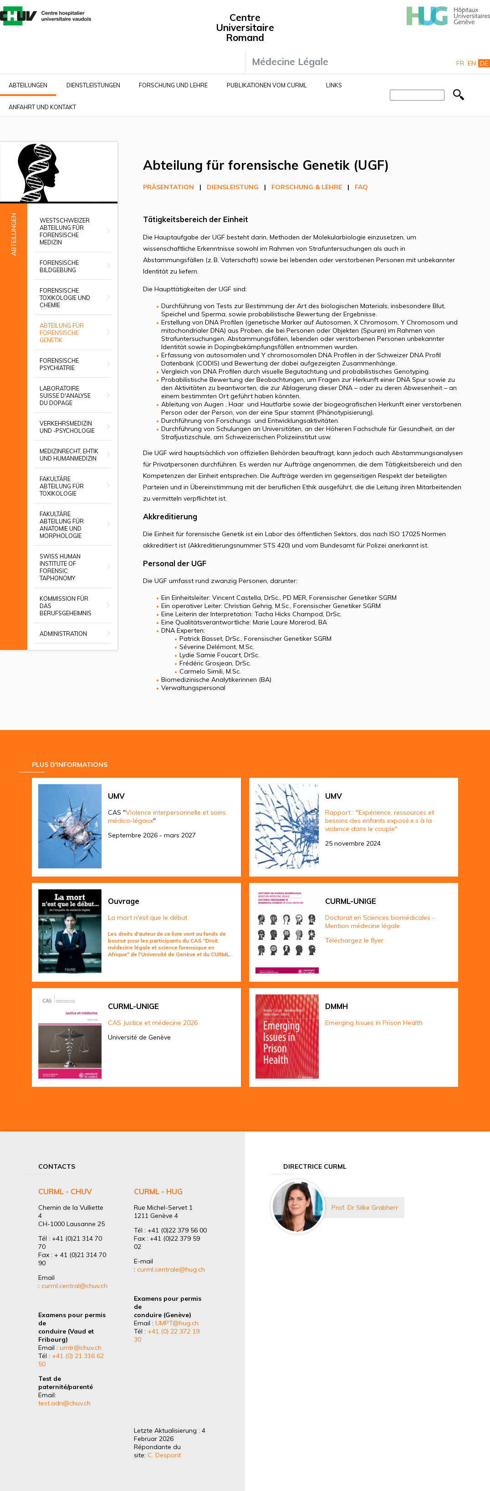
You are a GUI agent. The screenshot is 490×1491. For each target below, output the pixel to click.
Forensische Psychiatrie (59, 364)
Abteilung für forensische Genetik (62, 333)
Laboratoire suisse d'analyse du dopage (65, 395)
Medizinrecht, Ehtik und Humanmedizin (69, 454)
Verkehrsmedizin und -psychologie (67, 427)
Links (334, 85)
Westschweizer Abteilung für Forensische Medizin (65, 231)
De (484, 63)
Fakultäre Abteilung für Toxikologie (62, 486)
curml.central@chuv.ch (74, 1286)
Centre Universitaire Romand (245, 27)
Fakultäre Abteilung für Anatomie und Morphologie (62, 524)
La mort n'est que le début (147, 917)
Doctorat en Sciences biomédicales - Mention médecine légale (380, 921)
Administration (63, 633)
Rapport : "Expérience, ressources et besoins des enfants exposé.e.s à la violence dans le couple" (379, 820)
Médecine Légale (290, 61)
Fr (460, 63)
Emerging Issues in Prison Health (374, 1023)
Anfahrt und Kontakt (42, 107)
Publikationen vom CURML (267, 85)
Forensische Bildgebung (59, 266)
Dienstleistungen (93, 85)
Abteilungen (28, 85)
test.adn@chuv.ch (64, 1403)
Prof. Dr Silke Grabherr (365, 1207)
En (472, 63)
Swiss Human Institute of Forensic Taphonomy (60, 567)
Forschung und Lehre (173, 85)
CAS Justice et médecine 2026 (153, 1023)
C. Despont (164, 1455)
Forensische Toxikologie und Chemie (65, 298)
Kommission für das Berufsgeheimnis (66, 606)
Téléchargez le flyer (354, 940)
